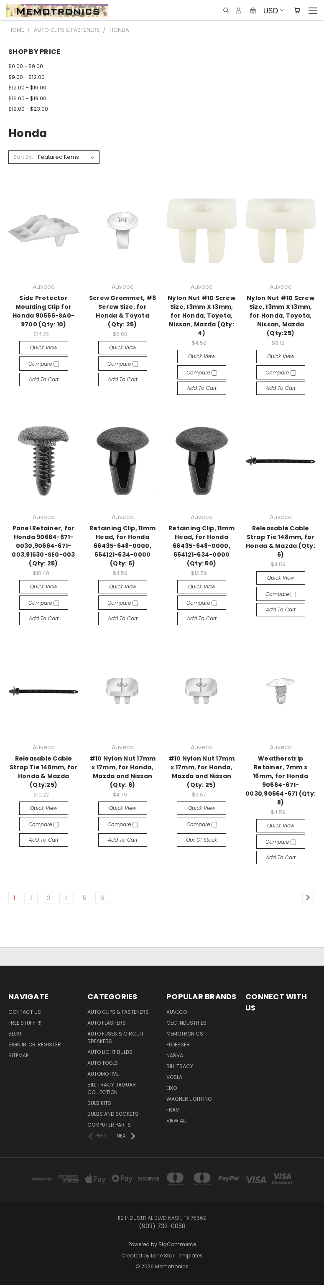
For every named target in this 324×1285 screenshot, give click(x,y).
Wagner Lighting (189, 1098)
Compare (43, 363)
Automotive (103, 1073)
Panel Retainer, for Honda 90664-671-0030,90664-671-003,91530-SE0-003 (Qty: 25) (43, 545)
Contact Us (24, 1011)
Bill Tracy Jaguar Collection (111, 1088)
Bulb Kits (99, 1103)
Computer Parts (109, 1124)
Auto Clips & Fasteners (118, 1011)
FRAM (173, 1109)
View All (176, 1120)
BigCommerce (177, 1244)
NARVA (174, 1055)
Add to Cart (44, 379)
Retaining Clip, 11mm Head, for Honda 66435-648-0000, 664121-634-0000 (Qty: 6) (122, 545)
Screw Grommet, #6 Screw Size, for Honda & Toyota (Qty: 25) (122, 311)
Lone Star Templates (177, 1255)
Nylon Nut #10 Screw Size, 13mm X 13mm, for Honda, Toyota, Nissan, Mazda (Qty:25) (280, 315)
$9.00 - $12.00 (26, 77)
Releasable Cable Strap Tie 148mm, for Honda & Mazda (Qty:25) (44, 771)
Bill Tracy (179, 1066)
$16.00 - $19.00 (27, 98)
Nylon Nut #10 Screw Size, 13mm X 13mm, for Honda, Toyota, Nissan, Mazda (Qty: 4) (201, 315)
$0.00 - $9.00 (25, 66)
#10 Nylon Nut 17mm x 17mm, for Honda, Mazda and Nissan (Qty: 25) (201, 771)
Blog (15, 1033)
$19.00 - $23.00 (28, 109)
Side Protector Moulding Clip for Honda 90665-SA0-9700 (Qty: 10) (43, 311)
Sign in (18, 1044)
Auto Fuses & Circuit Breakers (115, 1037)
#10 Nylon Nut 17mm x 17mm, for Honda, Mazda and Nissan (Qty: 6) (122, 771)
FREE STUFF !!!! (24, 1022)
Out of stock (201, 839)
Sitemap (18, 1055)
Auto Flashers (106, 1022)
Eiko (171, 1088)
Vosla (174, 1077)
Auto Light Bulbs (110, 1052)
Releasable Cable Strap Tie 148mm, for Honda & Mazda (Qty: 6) (280, 541)
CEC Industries (186, 1022)
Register (49, 1044)
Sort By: (23, 157)
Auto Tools (102, 1062)
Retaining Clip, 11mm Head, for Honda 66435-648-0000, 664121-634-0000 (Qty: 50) (201, 545)
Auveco (176, 1011)
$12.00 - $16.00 (27, 88)
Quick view (43, 347)
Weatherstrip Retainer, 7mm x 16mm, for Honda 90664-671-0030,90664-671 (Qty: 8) (280, 780)
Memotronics (184, 1033)
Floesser (178, 1044)
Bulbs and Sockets (112, 1113)
